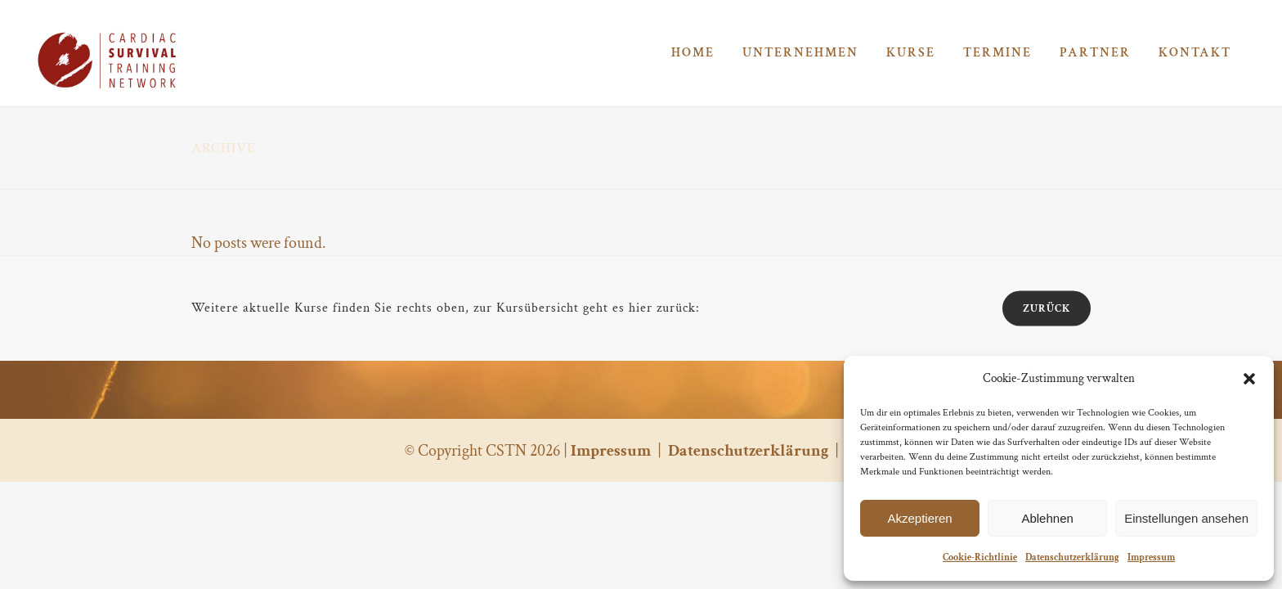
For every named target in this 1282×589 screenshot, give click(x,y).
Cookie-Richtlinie (980, 557)
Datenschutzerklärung (1072, 557)
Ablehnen (1047, 518)
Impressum (1151, 557)
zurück (1046, 309)
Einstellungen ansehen (1186, 518)
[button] (1249, 379)
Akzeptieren (919, 518)
